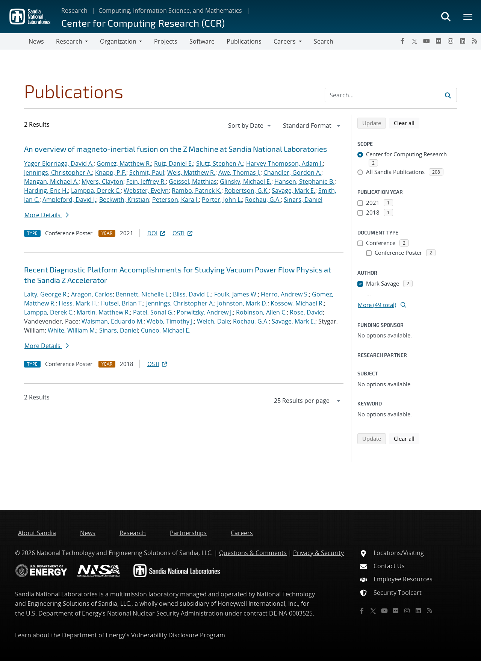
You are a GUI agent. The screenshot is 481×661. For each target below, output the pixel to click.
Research (74, 10)
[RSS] (474, 41)
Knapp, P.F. (110, 172)
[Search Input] (391, 95)
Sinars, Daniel (303, 199)
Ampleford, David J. (69, 199)
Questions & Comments (253, 553)
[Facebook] (402, 41)
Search (323, 41)
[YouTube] (426, 41)
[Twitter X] (414, 41)
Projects (165, 41)
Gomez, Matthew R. (124, 163)
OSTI (183, 233)
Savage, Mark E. (293, 190)
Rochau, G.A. (263, 199)
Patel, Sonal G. (153, 312)
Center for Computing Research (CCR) (143, 23)
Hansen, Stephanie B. (304, 181)
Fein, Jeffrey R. (146, 181)
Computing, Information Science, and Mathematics (170, 10)
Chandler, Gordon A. (292, 172)
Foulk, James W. (236, 294)
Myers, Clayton (102, 181)
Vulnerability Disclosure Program (178, 635)
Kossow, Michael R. (297, 303)
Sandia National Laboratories (56, 594)
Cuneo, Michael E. (166, 330)
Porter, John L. (222, 199)
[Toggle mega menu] (468, 16)
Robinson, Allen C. (261, 312)
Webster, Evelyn (146, 190)
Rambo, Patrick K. (196, 190)
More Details (46, 215)
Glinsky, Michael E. (245, 181)
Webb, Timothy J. (170, 321)
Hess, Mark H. (78, 303)
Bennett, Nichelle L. (143, 294)
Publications (244, 41)
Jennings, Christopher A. (58, 172)
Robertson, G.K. (246, 190)
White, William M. (72, 330)
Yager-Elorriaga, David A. (59, 163)
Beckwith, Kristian (124, 199)
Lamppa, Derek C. (96, 190)
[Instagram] (450, 41)
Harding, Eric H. (46, 190)
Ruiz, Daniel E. (173, 163)
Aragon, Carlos (92, 294)
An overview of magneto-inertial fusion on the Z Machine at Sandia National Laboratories (175, 148)
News (36, 41)
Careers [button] (285, 41)
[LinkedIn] (462, 41)
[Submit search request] (448, 95)
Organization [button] (118, 41)
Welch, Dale (213, 321)
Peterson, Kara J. (175, 199)
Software (202, 41)
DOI (156, 233)
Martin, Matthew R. (103, 312)
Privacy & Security (318, 553)
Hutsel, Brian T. (121, 303)
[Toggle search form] (445, 16)
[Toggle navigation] (14, 41)
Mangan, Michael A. (51, 181)
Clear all (406, 122)
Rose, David (306, 312)
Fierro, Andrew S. (285, 294)
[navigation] (250, 125)
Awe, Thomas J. (239, 172)
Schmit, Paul (146, 172)
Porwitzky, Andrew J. (205, 312)
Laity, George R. (46, 294)
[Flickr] (438, 41)
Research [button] (69, 41)
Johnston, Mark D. (242, 303)
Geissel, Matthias (193, 181)
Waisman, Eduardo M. (113, 321)
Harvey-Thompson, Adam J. (284, 163)
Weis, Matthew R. (191, 172)
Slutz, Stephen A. (219, 163)
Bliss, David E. (192, 294)
